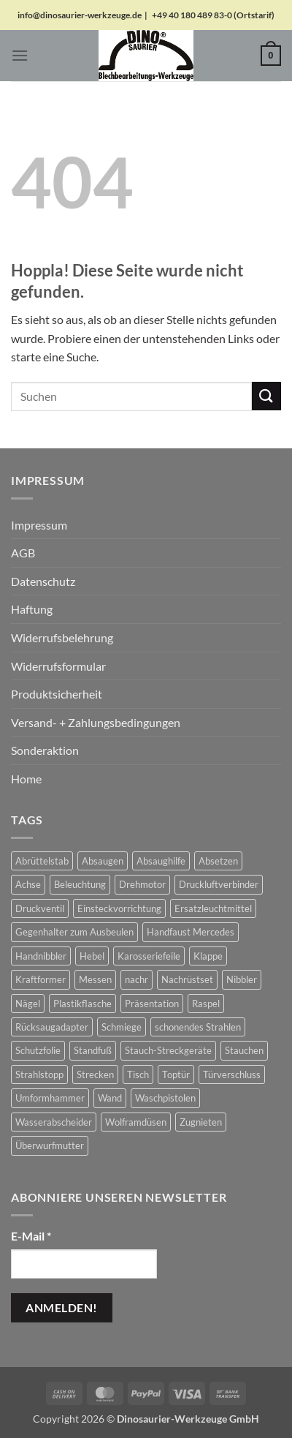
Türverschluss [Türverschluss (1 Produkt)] (232, 1074)
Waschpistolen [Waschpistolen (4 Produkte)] (165, 1098)
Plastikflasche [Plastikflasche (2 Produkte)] (82, 1003)
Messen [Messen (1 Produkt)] (95, 979)
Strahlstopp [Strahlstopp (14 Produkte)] (39, 1074)
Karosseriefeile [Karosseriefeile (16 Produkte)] (149, 956)
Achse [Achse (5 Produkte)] (28, 884)
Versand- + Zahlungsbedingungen (95, 722)
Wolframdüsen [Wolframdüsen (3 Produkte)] (135, 1122)
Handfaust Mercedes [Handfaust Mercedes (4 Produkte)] (190, 932)
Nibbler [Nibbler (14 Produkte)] (241, 979)
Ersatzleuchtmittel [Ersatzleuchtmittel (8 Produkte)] (213, 908)
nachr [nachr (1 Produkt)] (136, 979)
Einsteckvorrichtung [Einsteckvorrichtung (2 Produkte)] (119, 908)
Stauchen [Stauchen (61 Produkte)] (244, 1050)
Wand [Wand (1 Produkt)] (110, 1098)
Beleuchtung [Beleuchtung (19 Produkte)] (80, 884)
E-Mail (31, 1236)
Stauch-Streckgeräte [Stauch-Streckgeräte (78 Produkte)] (168, 1050)
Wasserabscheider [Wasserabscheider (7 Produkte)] (53, 1122)
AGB (23, 553)
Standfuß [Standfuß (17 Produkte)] (93, 1050)
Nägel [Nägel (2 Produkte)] (27, 1003)
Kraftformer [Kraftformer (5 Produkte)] (40, 979)
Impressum (39, 525)
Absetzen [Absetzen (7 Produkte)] (218, 861)
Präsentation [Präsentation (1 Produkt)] (152, 1003)
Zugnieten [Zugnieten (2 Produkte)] (201, 1122)
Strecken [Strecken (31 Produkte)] (95, 1074)
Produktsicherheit (56, 694)
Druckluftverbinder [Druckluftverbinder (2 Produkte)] (218, 884)
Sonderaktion (45, 750)
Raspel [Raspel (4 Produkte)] (206, 1003)
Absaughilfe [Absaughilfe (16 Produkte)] (161, 861)
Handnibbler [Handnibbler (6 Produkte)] (40, 956)
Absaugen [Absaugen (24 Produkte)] (102, 861)
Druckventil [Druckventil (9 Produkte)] (39, 908)
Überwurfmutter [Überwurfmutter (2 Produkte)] (49, 1145)
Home (26, 779)
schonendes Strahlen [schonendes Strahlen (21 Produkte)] (198, 1027)
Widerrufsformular (58, 666)
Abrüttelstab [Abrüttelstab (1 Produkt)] (42, 861)
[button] (19, 55)
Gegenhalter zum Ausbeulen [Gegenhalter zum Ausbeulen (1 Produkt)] (74, 932)
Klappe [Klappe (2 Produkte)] (208, 956)
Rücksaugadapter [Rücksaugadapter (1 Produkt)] (51, 1027)
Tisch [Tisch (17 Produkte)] (138, 1074)
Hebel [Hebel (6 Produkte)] (92, 956)
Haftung (32, 609)
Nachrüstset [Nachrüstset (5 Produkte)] (187, 979)
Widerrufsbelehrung (62, 637)
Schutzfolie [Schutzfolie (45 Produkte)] (38, 1050)
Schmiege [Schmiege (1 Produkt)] (121, 1027)
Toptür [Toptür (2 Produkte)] (176, 1074)
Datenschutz (43, 581)
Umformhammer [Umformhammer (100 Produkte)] (50, 1098)
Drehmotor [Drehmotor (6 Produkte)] (142, 884)
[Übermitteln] (266, 396)
